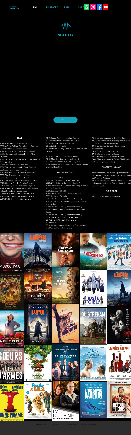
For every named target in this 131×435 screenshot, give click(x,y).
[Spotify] (86, 7)
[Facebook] (99, 7)
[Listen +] (65, 120)
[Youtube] (105, 7)
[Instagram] (93, 7)
